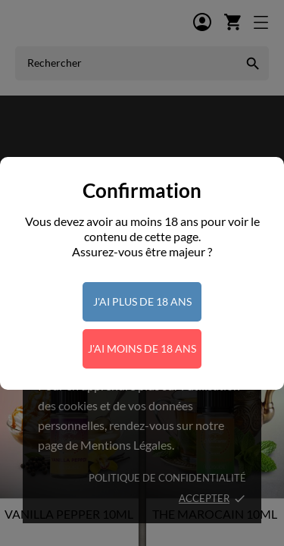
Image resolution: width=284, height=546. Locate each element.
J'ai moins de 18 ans (142, 348)
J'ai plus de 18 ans (142, 301)
